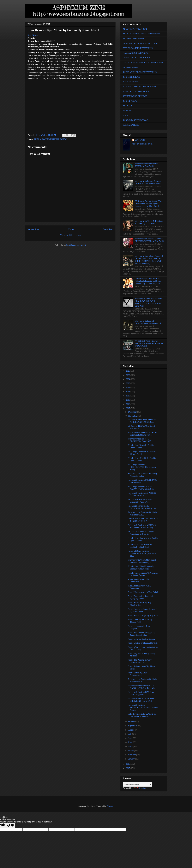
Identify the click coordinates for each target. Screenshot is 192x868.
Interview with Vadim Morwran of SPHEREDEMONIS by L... (142, 561)
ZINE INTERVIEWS (131, 77)
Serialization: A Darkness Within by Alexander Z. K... (142, 474)
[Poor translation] (10, 825)
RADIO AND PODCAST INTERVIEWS (140, 72)
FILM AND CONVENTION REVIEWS (50, 139)
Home (71, 229)
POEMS (126, 115)
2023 (128, 383)
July (130, 734)
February (132, 755)
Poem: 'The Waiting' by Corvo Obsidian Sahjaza (140, 661)
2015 (128, 768)
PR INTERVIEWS (130, 67)
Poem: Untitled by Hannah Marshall (142, 643)
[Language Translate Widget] (137, 784)
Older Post (108, 229)
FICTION (127, 111)
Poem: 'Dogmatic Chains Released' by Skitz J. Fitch (142, 610)
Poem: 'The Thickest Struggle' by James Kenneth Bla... (141, 633)
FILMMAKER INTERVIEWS (135, 53)
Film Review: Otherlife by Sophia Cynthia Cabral (142, 459)
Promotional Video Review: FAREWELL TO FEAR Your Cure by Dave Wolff (149, 343)
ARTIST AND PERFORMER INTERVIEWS (141, 34)
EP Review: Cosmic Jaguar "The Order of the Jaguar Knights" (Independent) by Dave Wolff (148, 203)
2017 (128, 408)
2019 (128, 400)
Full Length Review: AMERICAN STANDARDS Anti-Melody (142, 526)
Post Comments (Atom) (76, 245)
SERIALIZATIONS (131, 125)
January (131, 759)
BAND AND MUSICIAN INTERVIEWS (140, 43)
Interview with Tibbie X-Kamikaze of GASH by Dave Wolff (149, 222)
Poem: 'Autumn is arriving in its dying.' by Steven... (141, 597)
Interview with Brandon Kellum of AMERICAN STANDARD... (142, 420)
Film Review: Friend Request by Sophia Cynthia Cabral (141, 567)
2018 (128, 404)
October (131, 721)
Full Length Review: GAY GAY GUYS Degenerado (141, 693)
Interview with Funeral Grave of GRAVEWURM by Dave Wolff (148, 182)
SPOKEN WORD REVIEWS (135, 96)
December (132, 412)
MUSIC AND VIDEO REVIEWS (136, 91)
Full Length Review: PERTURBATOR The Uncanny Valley (142, 467)
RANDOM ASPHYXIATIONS (135, 120)
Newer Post (33, 229)
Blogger (110, 806)
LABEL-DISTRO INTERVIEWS (136, 58)
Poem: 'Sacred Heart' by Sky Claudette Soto (139, 604)
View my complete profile (143, 144)
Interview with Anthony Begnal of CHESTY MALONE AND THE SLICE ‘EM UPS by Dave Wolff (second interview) (149, 260)
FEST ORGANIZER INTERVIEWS (138, 48)
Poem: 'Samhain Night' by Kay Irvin (143, 615)
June (130, 738)
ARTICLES (127, 106)
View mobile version (70, 235)
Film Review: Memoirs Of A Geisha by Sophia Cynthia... (142, 574)
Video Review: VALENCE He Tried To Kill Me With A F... (142, 520)
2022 (128, 387)
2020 (128, 396)
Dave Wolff (140, 140)
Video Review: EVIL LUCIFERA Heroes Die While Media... (142, 715)
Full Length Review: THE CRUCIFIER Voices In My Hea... (142, 507)
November (132, 416)
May (130, 742)
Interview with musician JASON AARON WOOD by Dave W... (141, 687)
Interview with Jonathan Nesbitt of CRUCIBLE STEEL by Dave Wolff (149, 240)
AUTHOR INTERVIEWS (133, 38)
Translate (139, 788)
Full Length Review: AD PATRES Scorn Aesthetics (142, 494)
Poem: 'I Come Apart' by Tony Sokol (143, 592)
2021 (128, 392)
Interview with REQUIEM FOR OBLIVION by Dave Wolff (141, 699)
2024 (128, 379)
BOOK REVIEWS (130, 82)
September (132, 726)
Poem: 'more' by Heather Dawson (141, 639)
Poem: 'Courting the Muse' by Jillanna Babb (140, 621)
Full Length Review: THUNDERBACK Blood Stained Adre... (143, 707)
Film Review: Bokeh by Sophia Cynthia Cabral (141, 446)
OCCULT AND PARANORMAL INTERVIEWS (143, 62)
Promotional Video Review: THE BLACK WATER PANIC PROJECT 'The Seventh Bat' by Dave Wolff (148, 302)
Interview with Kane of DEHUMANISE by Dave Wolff (148, 322)
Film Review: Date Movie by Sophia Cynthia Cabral (140, 545)
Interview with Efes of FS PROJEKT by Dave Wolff (139, 440)
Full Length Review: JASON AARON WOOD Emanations (141, 487)
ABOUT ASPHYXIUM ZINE (135, 29)
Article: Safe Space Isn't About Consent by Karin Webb (140, 500)
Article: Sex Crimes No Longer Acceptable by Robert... (141, 533)
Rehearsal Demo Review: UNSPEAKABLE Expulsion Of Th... (142, 553)
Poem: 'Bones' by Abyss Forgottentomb (138, 674)
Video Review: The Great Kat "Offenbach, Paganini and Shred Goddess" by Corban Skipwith (148, 281)
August (131, 730)
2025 (128, 375)
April (130, 746)
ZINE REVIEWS (130, 101)
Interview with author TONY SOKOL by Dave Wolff (147, 165)
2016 (128, 764)
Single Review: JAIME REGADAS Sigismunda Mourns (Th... (142, 433)
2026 (128, 371)
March (131, 751)
